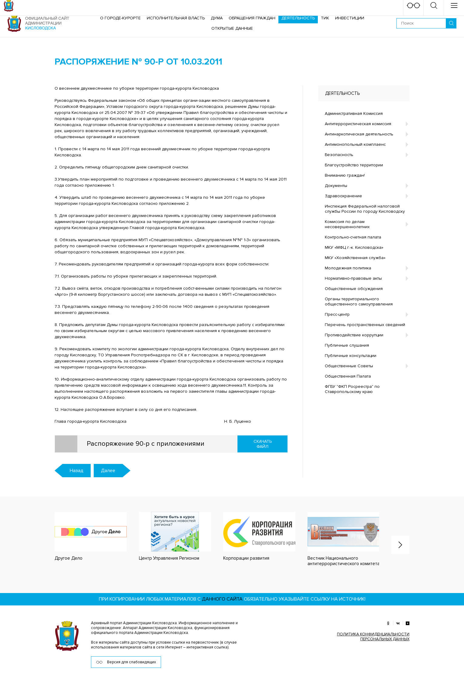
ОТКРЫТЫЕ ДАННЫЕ (232, 28)
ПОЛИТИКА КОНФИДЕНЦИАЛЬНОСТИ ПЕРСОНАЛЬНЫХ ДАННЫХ (373, 636)
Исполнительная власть (176, 18)
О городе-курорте (120, 18)
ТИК (325, 18)
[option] (84, 536)
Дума (217, 18)
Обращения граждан (252, 18)
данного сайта (222, 599)
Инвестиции (349, 18)
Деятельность (298, 18)
